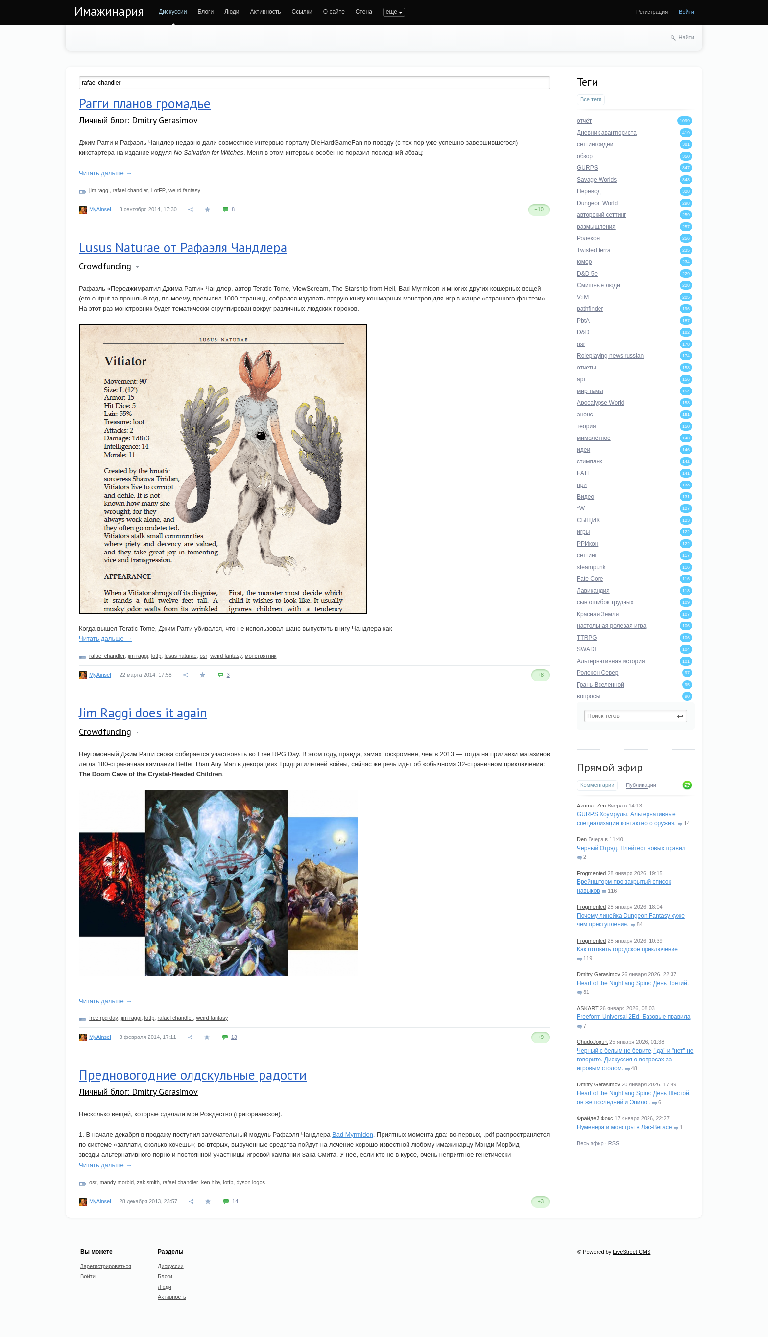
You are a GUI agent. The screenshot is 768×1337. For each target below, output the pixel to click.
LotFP (158, 190)
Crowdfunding (105, 266)
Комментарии (597, 785)
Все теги (590, 99)
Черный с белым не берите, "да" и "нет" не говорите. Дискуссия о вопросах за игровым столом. (635, 1059)
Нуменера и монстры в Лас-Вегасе (624, 1127)
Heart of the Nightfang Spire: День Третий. (633, 983)
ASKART (588, 1008)
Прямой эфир (610, 767)
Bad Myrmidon (352, 1134)
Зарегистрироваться (105, 1266)
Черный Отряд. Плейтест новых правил (631, 848)
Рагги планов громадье (145, 103)
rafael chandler (130, 190)
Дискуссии (173, 11)
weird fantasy (184, 190)
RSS (614, 1143)
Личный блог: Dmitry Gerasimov (138, 120)
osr (203, 656)
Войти (686, 12)
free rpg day (103, 1018)
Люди (231, 11)
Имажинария (109, 11)
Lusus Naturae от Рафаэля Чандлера (183, 247)
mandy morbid (116, 1182)
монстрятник (260, 656)
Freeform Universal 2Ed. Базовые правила (633, 1017)
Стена (364, 11)
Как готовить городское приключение (627, 949)
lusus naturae (181, 656)
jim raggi (99, 190)
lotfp (156, 656)
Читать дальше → (105, 173)
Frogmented (591, 873)
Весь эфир (590, 1143)
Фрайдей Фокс (595, 1118)
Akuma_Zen (591, 805)
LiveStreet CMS (631, 1252)
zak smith (148, 1182)
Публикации (641, 785)
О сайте (334, 11)
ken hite (210, 1182)
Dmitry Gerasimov (598, 974)
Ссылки (301, 11)
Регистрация (652, 12)
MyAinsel (100, 209)
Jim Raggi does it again (143, 712)
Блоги (206, 11)
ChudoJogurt (592, 1042)
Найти (686, 37)
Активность (265, 11)
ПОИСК (393, 11)
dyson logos (250, 1182)
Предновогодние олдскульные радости (193, 1074)
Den (582, 839)
